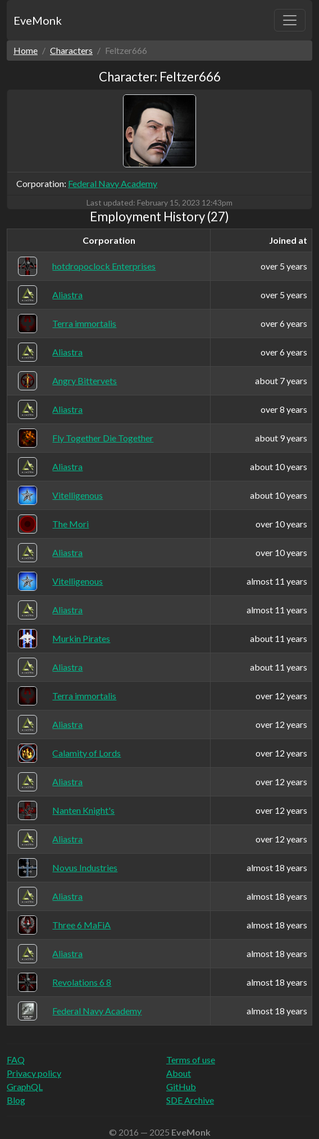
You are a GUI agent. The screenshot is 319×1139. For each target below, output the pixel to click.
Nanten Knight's (83, 810)
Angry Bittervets (84, 380)
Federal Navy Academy (112, 183)
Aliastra (67, 294)
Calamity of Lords (86, 753)
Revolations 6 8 (81, 982)
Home (25, 50)
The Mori (70, 523)
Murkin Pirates (81, 638)
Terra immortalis (84, 323)
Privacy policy (34, 1073)
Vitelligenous (77, 495)
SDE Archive (190, 1100)
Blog (16, 1100)
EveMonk (37, 20)
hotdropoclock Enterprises (104, 266)
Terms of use (190, 1059)
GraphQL (25, 1086)
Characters (71, 50)
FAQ (16, 1059)
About (178, 1073)
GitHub (181, 1086)
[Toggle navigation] (290, 20)
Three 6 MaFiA (81, 924)
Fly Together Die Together (102, 437)
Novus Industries (84, 867)
